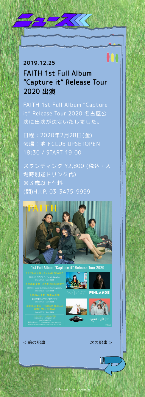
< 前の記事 (34, 342)
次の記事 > (101, 342)
